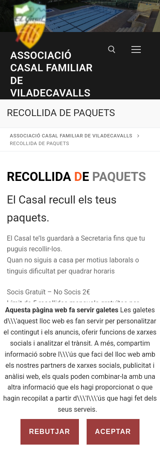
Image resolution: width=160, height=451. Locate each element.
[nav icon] (136, 50)
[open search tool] (112, 49)
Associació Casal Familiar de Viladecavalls (51, 74)
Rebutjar (49, 431)
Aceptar (113, 431)
